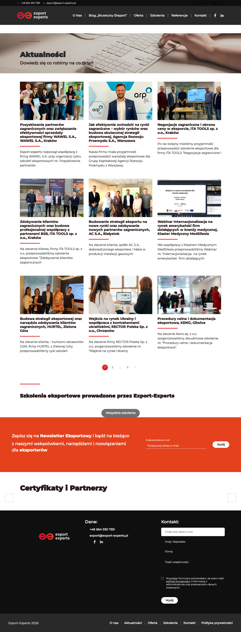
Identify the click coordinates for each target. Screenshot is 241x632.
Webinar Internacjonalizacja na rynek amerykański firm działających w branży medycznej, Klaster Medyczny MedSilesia (187, 228)
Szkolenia (170, 623)
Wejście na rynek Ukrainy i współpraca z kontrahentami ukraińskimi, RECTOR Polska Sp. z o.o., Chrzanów (118, 325)
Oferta (152, 623)
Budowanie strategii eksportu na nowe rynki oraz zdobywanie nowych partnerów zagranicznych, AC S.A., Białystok (119, 228)
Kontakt (189, 623)
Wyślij (221, 444)
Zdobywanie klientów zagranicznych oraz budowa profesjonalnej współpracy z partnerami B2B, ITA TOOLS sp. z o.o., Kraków (48, 230)
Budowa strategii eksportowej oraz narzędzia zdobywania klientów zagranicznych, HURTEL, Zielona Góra (51, 325)
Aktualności (133, 623)
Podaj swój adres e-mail (158, 440)
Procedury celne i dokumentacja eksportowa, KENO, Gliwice (186, 321)
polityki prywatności (178, 581)
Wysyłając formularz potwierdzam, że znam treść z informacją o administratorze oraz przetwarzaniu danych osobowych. (195, 583)
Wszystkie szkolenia (121, 413)
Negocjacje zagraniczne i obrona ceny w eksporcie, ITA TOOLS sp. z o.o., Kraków (187, 129)
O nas (114, 623)
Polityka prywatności (217, 623)
